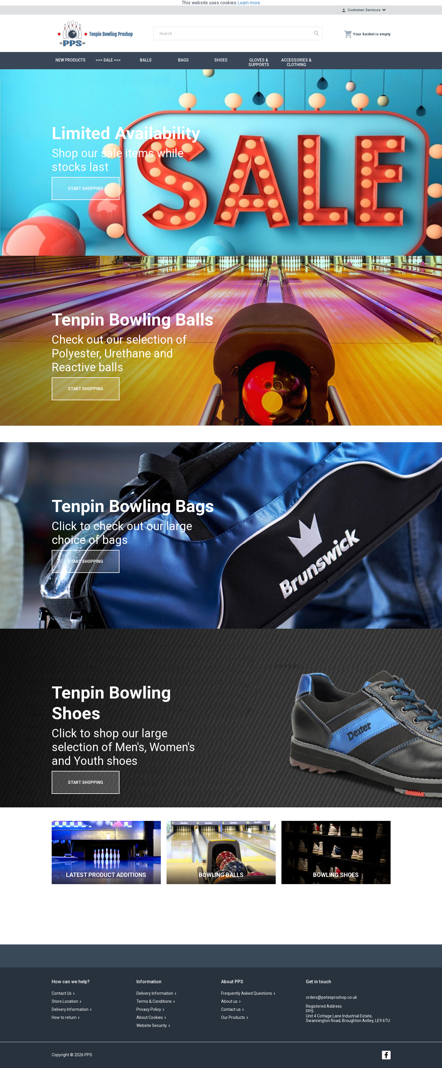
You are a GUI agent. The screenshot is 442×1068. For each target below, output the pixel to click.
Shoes (220, 60)
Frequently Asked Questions (246, 993)
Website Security (151, 1025)
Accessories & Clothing (296, 62)
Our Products (233, 1017)
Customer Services (364, 10)
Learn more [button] (249, 2)
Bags (183, 60)
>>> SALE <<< (108, 60)
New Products (70, 60)
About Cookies (149, 1017)
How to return (64, 1017)
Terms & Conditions (154, 1001)
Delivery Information (70, 1009)
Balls (146, 60)
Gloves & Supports (258, 62)
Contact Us (62, 993)
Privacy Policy (148, 1009)
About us (229, 1001)
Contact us (231, 1009)
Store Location (65, 1001)
